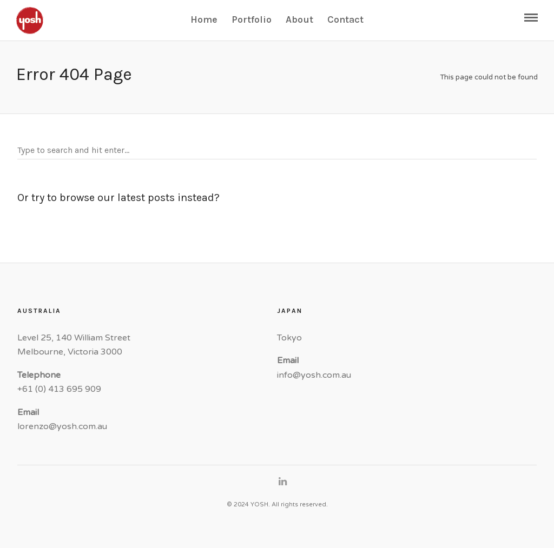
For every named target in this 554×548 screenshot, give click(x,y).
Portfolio (252, 19)
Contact (345, 19)
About (299, 19)
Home (203, 19)
